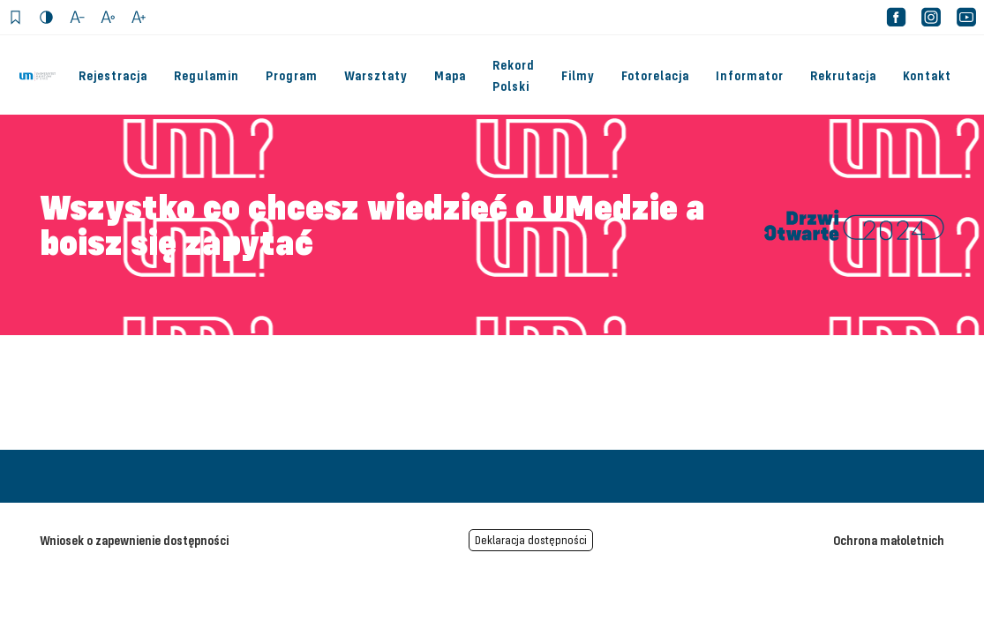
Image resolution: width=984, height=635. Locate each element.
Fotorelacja (655, 75)
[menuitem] (515, 75)
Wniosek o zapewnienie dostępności (134, 540)
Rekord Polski (513, 75)
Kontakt (927, 75)
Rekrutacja (843, 75)
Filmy (578, 75)
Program (292, 75)
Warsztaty (376, 75)
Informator (750, 75)
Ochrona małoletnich (888, 540)
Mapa (450, 75)
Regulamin (206, 75)
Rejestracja (113, 75)
